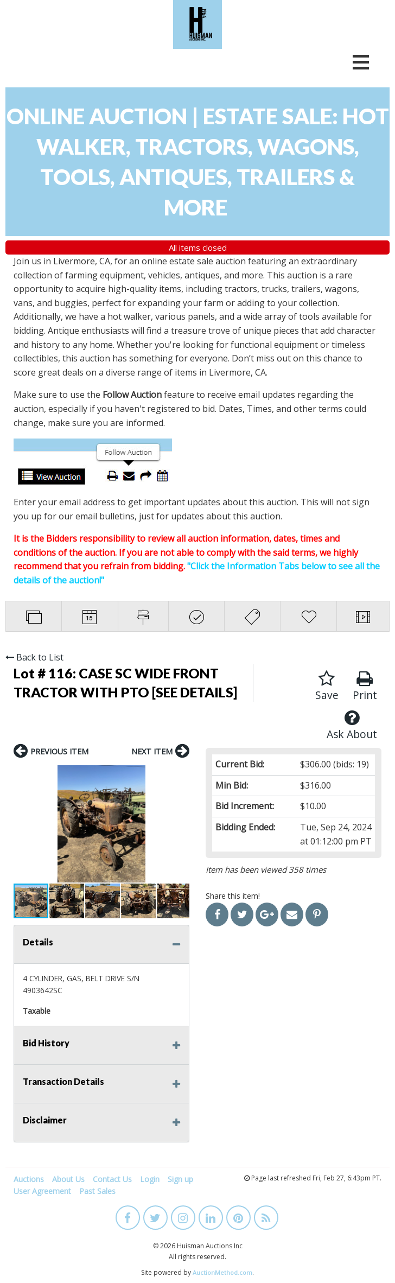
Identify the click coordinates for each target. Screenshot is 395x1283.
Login (150, 1179)
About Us (68, 1179)
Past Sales (97, 1191)
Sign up (180, 1179)
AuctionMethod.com (222, 1272)
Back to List (34, 657)
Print (365, 686)
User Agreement (42, 1191)
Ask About (352, 725)
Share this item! (233, 896)
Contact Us (112, 1179)
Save (327, 686)
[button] (23, 824)
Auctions (29, 1179)
